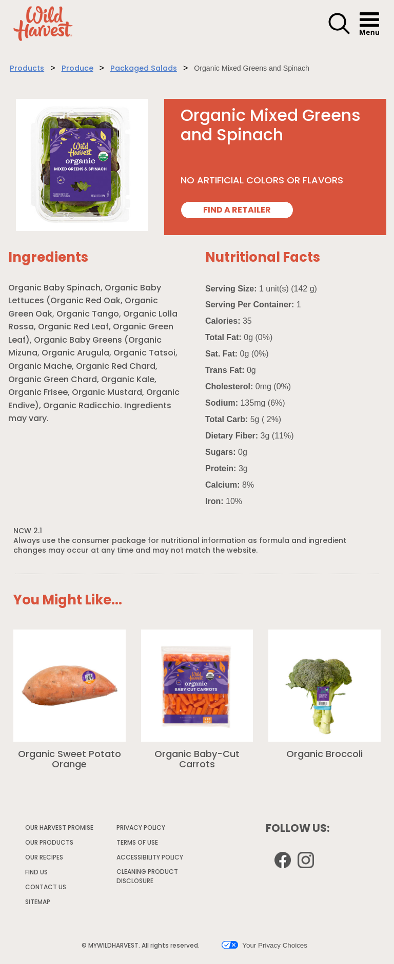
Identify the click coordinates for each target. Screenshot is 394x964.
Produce (77, 69)
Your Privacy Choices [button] (264, 945)
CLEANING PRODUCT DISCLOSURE (147, 878)
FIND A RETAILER (237, 210)
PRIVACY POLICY (141, 829)
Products (27, 69)
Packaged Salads (143, 69)
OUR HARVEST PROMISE (59, 828)
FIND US (36, 873)
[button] (339, 33)
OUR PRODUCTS (49, 843)
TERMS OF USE (137, 844)
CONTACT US (45, 888)
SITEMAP (37, 902)
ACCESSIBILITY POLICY (150, 859)
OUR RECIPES (44, 858)
